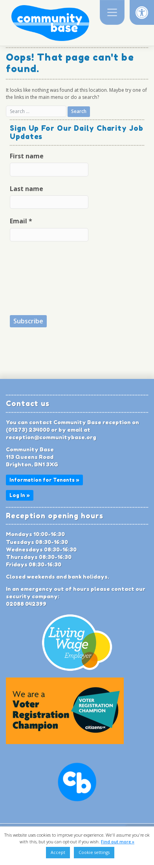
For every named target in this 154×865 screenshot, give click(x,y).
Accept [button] (58, 852)
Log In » (19, 495)
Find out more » (117, 842)
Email (21, 221)
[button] (142, 12)
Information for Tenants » (44, 480)
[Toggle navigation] (112, 12)
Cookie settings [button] (94, 852)
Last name (26, 188)
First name (27, 156)
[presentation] (42, 277)
